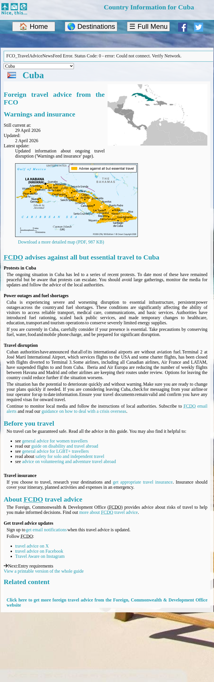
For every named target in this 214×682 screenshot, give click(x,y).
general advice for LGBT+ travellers (55, 451)
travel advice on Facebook (39, 551)
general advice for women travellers (55, 440)
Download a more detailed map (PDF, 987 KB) (61, 242)
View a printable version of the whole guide (44, 571)
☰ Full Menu (148, 26)
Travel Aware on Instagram (39, 556)
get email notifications (46, 529)
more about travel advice (108, 512)
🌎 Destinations (91, 26)
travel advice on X (32, 546)
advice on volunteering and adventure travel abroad (69, 461)
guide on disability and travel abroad (64, 446)
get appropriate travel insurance (143, 482)
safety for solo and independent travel (69, 456)
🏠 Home (33, 26)
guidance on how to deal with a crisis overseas (84, 411)
